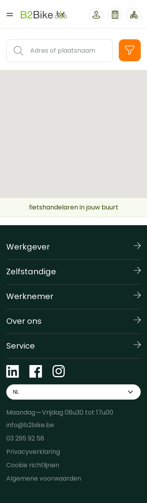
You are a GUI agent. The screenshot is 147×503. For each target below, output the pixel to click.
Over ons (24, 321)
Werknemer (29, 296)
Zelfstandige (31, 271)
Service (20, 345)
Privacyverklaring (33, 451)
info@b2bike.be (30, 425)
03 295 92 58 (25, 438)
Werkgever (28, 246)
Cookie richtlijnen (32, 465)
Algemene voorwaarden (43, 478)
